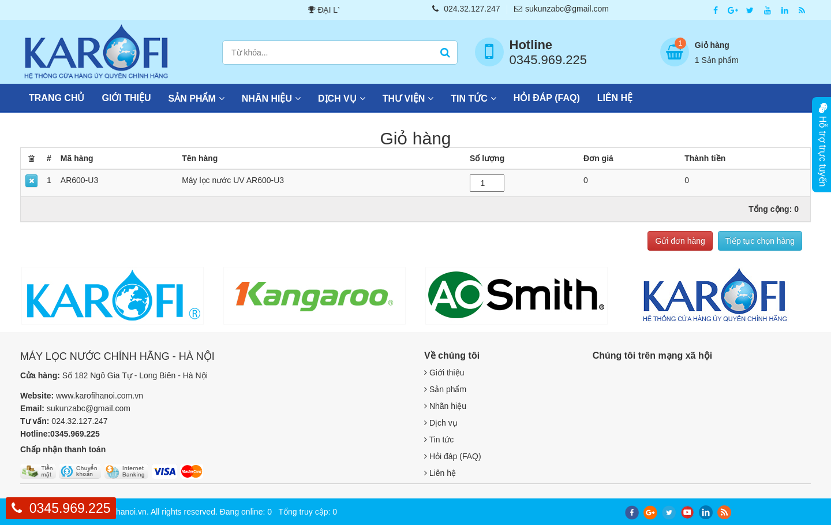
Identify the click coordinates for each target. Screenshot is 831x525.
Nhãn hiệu (267, 98)
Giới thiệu (126, 98)
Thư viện (404, 98)
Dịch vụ (337, 98)
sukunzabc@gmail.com (561, 8)
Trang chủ (56, 98)
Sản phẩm (192, 98)
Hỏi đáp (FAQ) (547, 98)
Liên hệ (614, 98)
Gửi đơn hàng (680, 240)
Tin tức (469, 98)
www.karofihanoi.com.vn (99, 395)
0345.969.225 (70, 508)
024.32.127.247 (466, 8)
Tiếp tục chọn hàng (760, 240)
